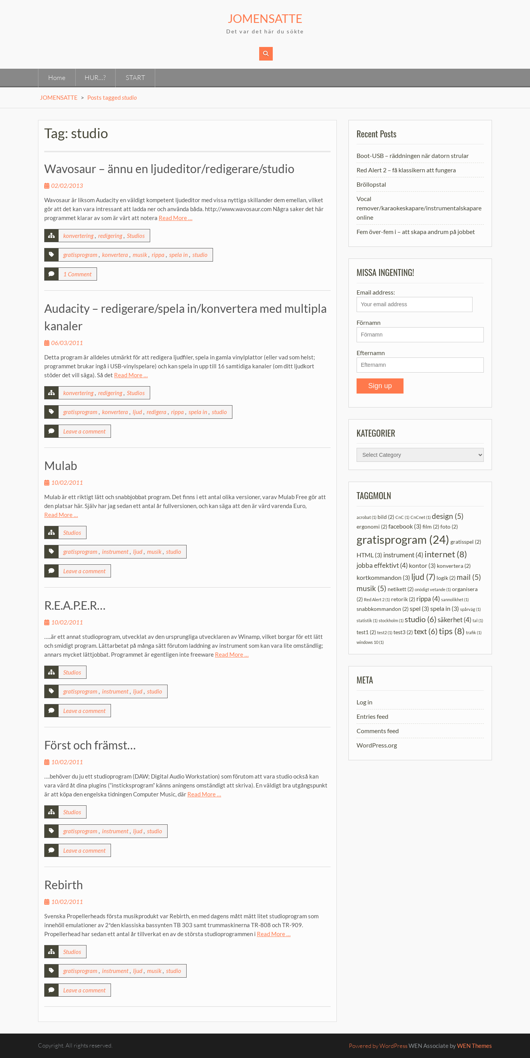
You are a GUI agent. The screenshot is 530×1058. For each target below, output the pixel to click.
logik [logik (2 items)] (446, 577)
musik (140, 254)
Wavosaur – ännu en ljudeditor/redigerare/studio (169, 168)
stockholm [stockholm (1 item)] (391, 620)
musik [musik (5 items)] (371, 588)
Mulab (60, 465)
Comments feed (378, 730)
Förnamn (369, 322)
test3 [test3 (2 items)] (403, 632)
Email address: (415, 300)
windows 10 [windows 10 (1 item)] (370, 642)
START (135, 77)
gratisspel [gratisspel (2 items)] (465, 541)
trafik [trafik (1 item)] (474, 632)
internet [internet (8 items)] (445, 554)
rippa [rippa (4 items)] (428, 599)
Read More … (175, 217)
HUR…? (95, 77)
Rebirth (63, 884)
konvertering (78, 235)
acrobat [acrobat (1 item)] (366, 517)
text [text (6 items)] (426, 631)
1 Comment (77, 274)
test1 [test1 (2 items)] (366, 632)
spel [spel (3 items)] (419, 608)
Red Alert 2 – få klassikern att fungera (406, 169)
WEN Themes (474, 1045)
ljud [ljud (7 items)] (423, 576)
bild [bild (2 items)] (386, 516)
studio (200, 254)
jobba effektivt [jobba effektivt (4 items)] (382, 565)
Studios (136, 235)
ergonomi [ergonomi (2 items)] (372, 526)
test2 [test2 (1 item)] (384, 632)
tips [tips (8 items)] (452, 631)
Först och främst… (90, 745)
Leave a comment (84, 431)
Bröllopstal (371, 184)
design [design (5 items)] (448, 516)
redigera (156, 411)
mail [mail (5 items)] (469, 576)
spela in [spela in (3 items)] (444, 608)
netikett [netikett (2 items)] (401, 589)
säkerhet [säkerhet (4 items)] (454, 620)
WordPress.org (377, 745)
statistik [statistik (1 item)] (367, 620)
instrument (115, 551)
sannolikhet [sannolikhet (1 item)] (455, 599)
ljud (137, 411)
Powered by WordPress (378, 1045)
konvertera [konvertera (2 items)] (454, 565)
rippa (158, 254)
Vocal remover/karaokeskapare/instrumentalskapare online (419, 208)
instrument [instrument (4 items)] (403, 555)
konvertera (115, 254)
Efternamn (371, 352)
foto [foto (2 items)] (449, 526)
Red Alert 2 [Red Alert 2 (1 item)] (377, 599)
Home (57, 77)
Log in (364, 702)
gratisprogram (80, 254)
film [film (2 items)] (431, 526)
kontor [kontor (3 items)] (422, 565)
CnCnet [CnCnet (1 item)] (420, 517)
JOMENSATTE (265, 18)
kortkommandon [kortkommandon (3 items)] (383, 577)
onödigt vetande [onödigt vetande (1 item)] (433, 589)
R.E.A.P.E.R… (75, 605)
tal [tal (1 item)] (478, 620)
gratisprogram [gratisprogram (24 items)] (403, 539)
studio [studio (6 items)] (420, 619)
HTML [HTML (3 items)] (369, 554)
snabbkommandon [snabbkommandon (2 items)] (383, 608)
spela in (178, 254)
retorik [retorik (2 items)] (403, 599)
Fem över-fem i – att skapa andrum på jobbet (416, 231)
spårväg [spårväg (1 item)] (470, 609)
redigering (110, 235)
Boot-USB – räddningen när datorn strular (413, 155)
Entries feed (372, 716)
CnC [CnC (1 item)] (402, 517)
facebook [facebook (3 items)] (404, 526)
